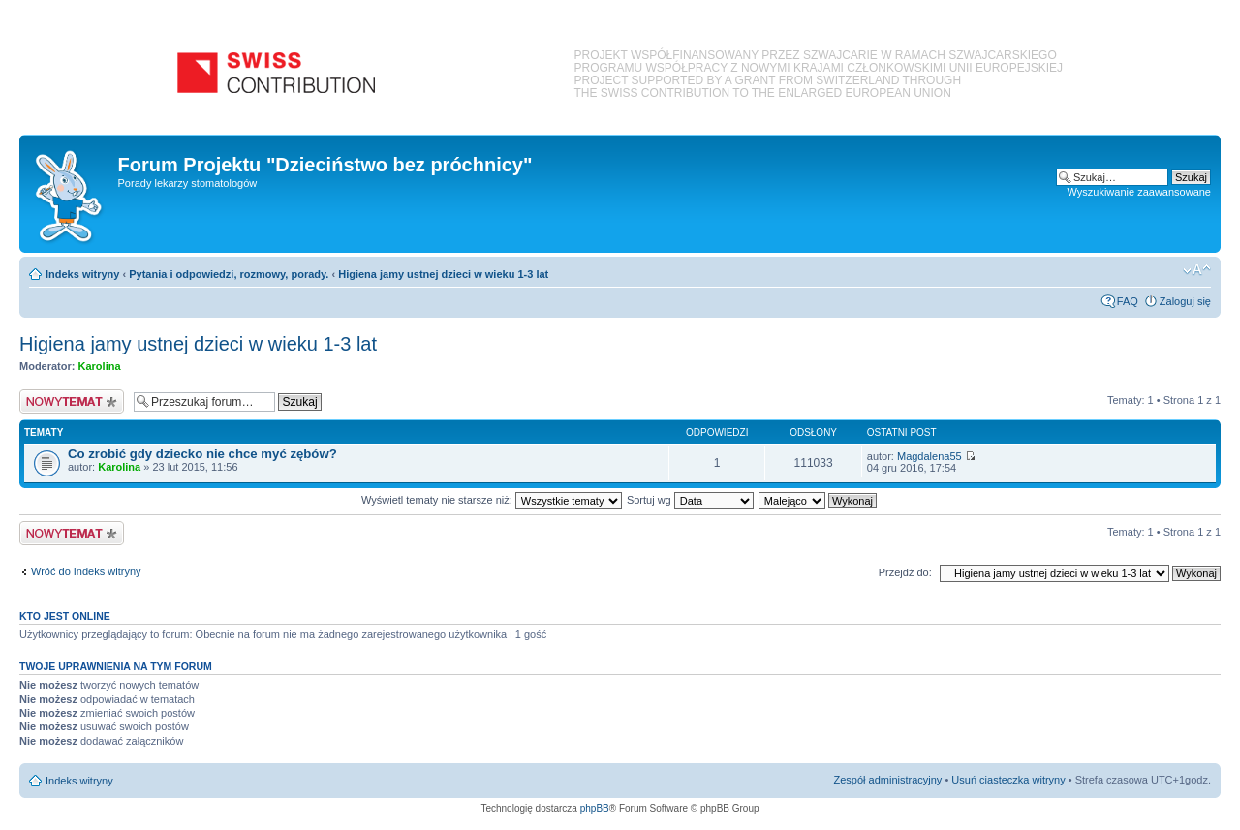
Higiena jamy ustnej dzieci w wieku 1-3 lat (443, 274)
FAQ (1127, 301)
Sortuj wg (690, 500)
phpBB (594, 808)
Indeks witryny (82, 274)
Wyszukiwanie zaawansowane (1139, 192)
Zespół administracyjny (888, 779)
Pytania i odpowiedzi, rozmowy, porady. (228, 274)
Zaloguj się (1185, 301)
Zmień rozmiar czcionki (1197, 270)
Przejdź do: (905, 572)
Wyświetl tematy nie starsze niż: (491, 500)
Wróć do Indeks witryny (86, 571)
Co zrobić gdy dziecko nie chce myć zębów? (202, 453)
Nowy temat (71, 401)
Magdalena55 (929, 456)
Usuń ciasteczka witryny (1008, 779)
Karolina (99, 366)
